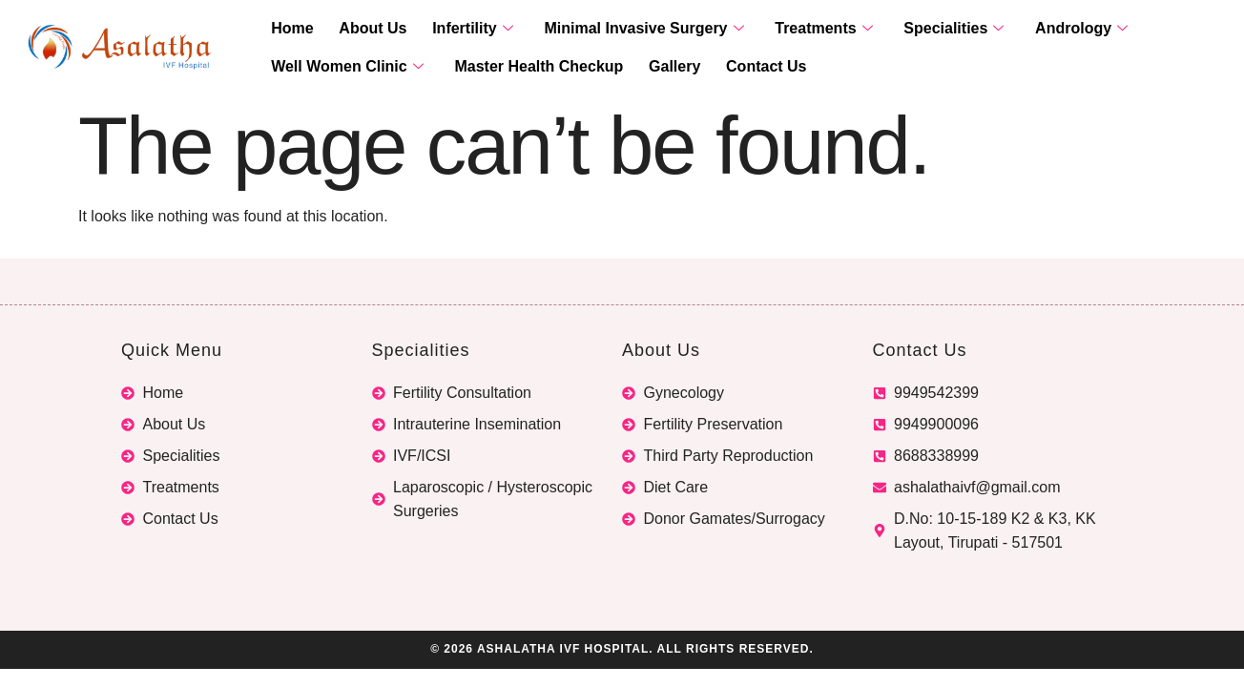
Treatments (794, 29)
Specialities (918, 29)
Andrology (1039, 29)
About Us (363, 29)
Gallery (658, 67)
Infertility (456, 29)
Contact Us (744, 67)
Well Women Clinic (344, 67)
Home (289, 29)
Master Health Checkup (529, 67)
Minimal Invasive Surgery (621, 29)
